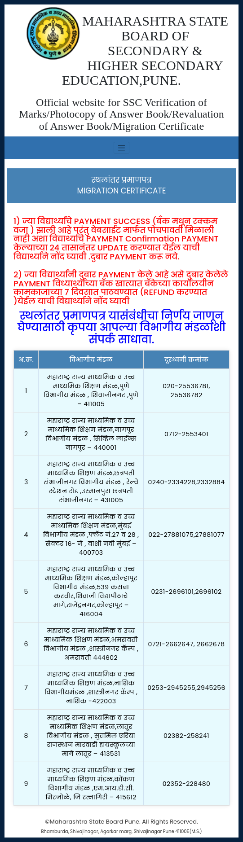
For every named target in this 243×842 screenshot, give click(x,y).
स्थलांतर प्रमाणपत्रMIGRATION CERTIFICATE (121, 185)
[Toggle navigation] (122, 147)
